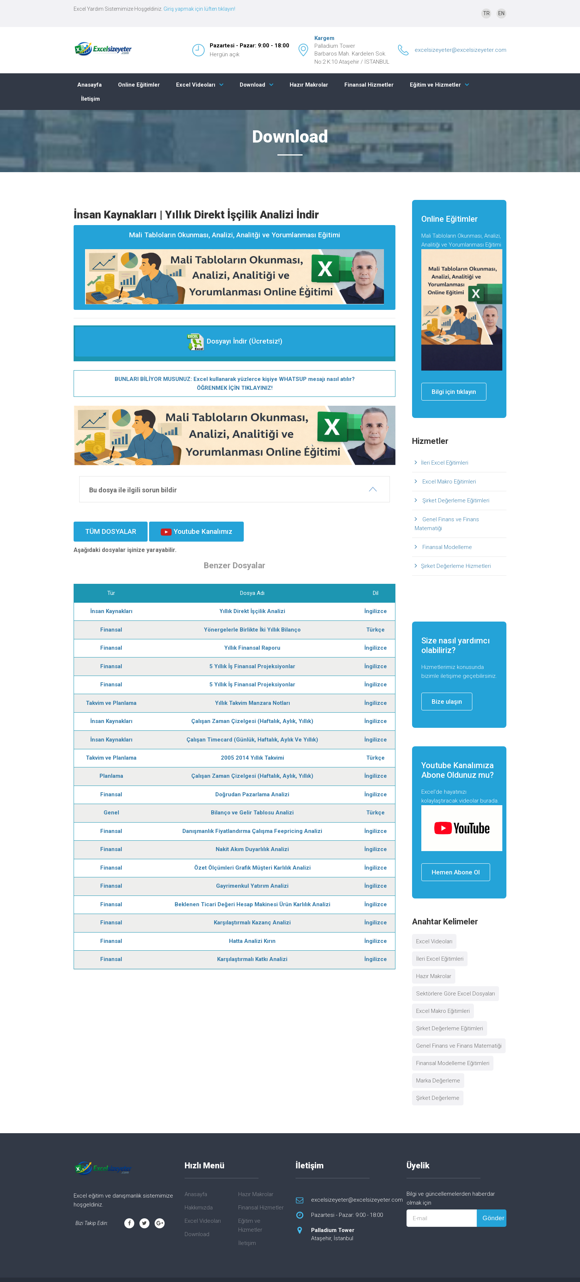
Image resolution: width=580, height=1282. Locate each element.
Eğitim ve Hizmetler (435, 84)
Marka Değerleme (438, 1080)
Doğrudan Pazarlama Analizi (252, 794)
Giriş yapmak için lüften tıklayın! (199, 9)
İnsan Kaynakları (111, 611)
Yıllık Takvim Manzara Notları (252, 703)
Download (252, 84)
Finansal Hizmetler (369, 84)
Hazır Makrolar (309, 84)
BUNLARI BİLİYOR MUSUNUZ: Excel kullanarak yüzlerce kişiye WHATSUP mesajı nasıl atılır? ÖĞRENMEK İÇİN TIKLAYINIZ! (235, 383)
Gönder (493, 1218)
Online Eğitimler (139, 84)
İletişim (90, 99)
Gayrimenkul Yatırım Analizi (252, 886)
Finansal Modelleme (446, 547)
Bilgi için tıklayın (454, 391)
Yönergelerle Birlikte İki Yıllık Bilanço (252, 629)
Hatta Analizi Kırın (252, 941)
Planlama (111, 776)
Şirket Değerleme (437, 1098)
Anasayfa (89, 84)
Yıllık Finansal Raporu (252, 648)
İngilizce (375, 611)
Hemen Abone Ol (456, 872)
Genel (111, 812)
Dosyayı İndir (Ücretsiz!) (234, 341)
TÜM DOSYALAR (110, 531)
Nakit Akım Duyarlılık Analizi (252, 849)
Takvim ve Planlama (111, 703)
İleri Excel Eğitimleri (444, 462)
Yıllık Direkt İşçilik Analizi (252, 611)
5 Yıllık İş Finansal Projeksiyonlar (252, 666)
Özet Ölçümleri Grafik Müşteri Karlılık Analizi (252, 867)
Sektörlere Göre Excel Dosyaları (455, 993)
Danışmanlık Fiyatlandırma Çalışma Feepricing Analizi (252, 831)
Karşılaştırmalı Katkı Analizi (252, 959)
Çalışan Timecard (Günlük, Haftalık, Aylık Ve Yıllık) (252, 739)
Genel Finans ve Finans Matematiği (447, 524)
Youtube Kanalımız (196, 531)
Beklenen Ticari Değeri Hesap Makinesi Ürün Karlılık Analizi (252, 904)
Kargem (324, 38)
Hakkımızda (199, 1207)
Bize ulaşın (447, 701)
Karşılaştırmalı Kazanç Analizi (252, 922)
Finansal (111, 629)
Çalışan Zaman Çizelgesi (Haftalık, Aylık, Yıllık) (252, 721)
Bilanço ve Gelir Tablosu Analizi (252, 812)
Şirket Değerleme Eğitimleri (455, 500)
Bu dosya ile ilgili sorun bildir (133, 490)
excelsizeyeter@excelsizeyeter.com (460, 50)
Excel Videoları (195, 84)
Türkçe (375, 629)
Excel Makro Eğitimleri (448, 481)
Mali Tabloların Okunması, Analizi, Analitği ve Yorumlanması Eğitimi (234, 267)
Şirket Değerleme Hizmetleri (456, 566)
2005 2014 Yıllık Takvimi (252, 757)
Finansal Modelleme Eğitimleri (452, 1063)
